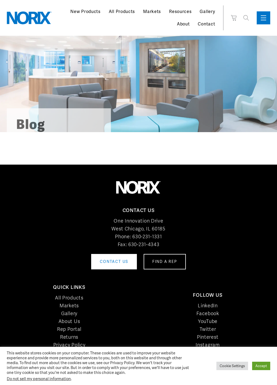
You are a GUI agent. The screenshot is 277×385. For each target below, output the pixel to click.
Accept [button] (261, 366)
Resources (180, 11)
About (183, 24)
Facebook (207, 313)
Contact (206, 24)
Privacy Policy (69, 345)
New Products (85, 11)
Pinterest (208, 337)
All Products (122, 11)
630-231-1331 (147, 236)
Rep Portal (69, 329)
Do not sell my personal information (39, 378)
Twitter (208, 329)
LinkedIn (208, 305)
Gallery (207, 11)
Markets (152, 11)
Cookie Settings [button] (232, 366)
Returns (69, 337)
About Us (69, 321)
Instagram (208, 345)
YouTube (207, 321)
